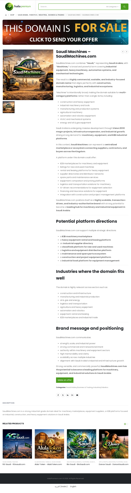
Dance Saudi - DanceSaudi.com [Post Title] (113, 464)
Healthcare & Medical (74, 462)
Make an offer (65, 380)
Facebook (58, 395)
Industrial (97, 387)
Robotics (104, 387)
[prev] (123, 51)
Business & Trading (84, 387)
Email (77, 395)
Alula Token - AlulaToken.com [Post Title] (48, 464)
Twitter (63, 395)
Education (112, 462)
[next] (126, 51)
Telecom (15, 462)
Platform (86, 462)
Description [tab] (8, 403)
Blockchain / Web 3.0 (44, 462)
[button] (125, 424)
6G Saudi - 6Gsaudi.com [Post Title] (14, 464)
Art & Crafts (103, 462)
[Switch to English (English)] (73, 486)
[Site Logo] (18, 7)
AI (35, 462)
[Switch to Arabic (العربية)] (61, 486)
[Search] (124, 7)
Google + (72, 395)
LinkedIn (68, 395)
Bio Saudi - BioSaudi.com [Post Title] (78, 464)
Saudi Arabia (71, 387)
